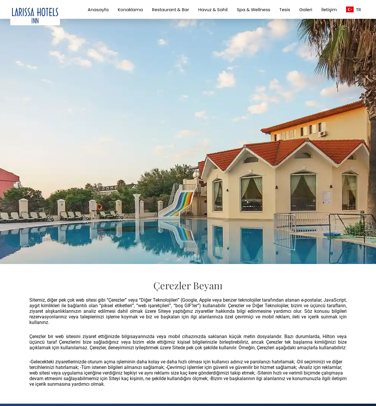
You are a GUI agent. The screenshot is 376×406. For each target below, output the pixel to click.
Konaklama (130, 9)
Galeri (305, 9)
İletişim (329, 9)
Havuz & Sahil (213, 9)
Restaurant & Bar (170, 9)
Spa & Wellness (253, 9)
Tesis (284, 9)
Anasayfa (98, 9)
